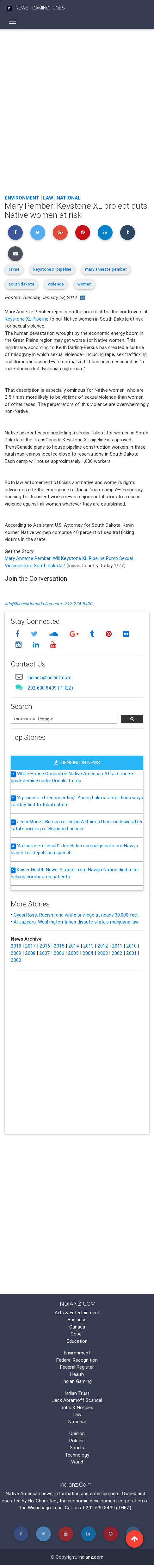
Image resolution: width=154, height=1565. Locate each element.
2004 (88, 953)
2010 (131, 946)
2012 (102, 946)
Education (77, 1341)
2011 (117, 946)
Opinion (77, 1433)
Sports (77, 1448)
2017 (30, 946)
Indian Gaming (77, 1381)
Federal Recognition (77, 1360)
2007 (44, 953)
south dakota (21, 284)
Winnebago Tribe (45, 1508)
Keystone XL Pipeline (26, 319)
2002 (117, 953)
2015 (59, 946)
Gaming (40, 8)
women (84, 284)
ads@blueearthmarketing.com (33, 603)
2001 (131, 953)
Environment (22, 198)
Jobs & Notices (77, 1407)
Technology (77, 1455)
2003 (102, 953)
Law (48, 198)
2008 (30, 953)
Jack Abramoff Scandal (77, 1400)
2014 (73, 946)
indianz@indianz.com (49, 677)
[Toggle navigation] (13, 21)
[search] (63, 719)
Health (77, 1374)
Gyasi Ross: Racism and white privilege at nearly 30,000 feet (76, 915)
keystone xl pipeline (52, 269)
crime (14, 269)
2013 (88, 946)
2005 (73, 953)
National (69, 198)
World (77, 1462)
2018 (16, 946)
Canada (77, 1327)
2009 (16, 953)
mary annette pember (106, 269)
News (21, 8)
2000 (16, 960)
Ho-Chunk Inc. (42, 1501)
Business (77, 1319)
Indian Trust (77, 1393)
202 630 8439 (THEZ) (50, 688)
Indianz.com (90, 1557)
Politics (77, 1441)
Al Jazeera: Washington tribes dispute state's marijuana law (76, 922)
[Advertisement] (77, 110)
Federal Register (77, 1367)
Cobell (77, 1334)
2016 (45, 946)
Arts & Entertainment (77, 1313)
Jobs (59, 8)
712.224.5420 (78, 603)
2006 (59, 953)
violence (56, 284)
